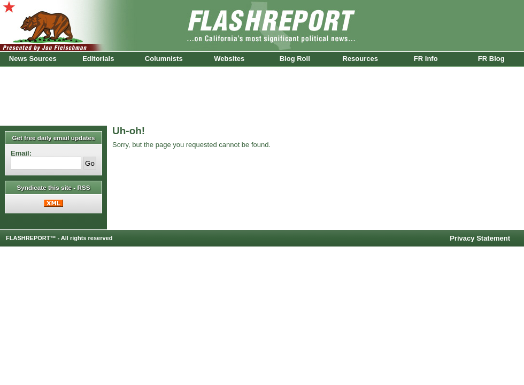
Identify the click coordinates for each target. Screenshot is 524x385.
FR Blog (491, 59)
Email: (21, 153)
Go (90, 163)
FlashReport (262, 25)
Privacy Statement (480, 238)
